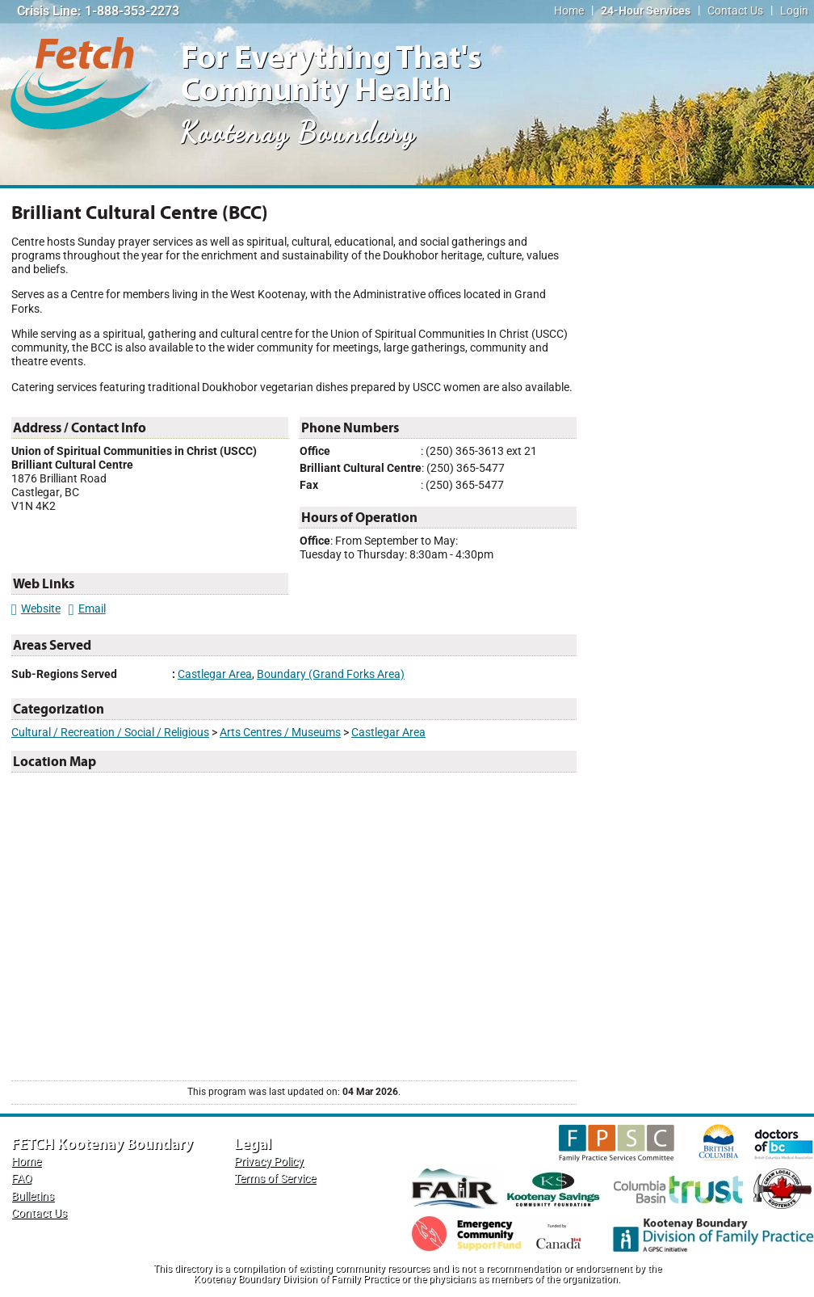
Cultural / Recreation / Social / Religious (110, 732)
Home (569, 11)
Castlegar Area (215, 674)
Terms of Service (275, 1178)
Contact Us (735, 11)
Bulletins (32, 1196)
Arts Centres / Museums (280, 732)
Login (794, 11)
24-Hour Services (645, 11)
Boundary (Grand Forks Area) (331, 674)
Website (36, 609)
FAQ (21, 1178)
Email (87, 609)
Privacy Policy (269, 1162)
